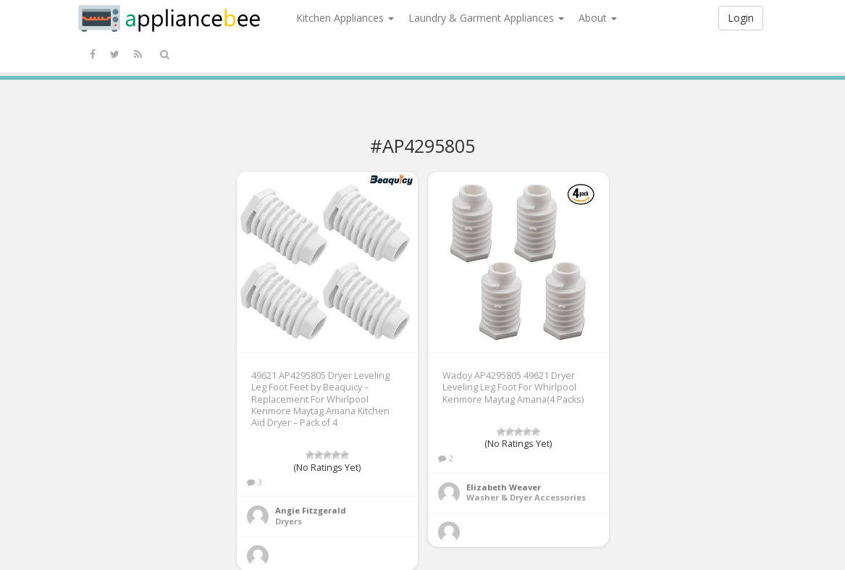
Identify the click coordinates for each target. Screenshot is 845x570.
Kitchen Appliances (345, 18)
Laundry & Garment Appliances (486, 18)
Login (741, 18)
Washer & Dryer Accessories (526, 497)
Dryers (288, 521)
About (598, 18)
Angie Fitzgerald (310, 510)
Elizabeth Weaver (503, 487)
